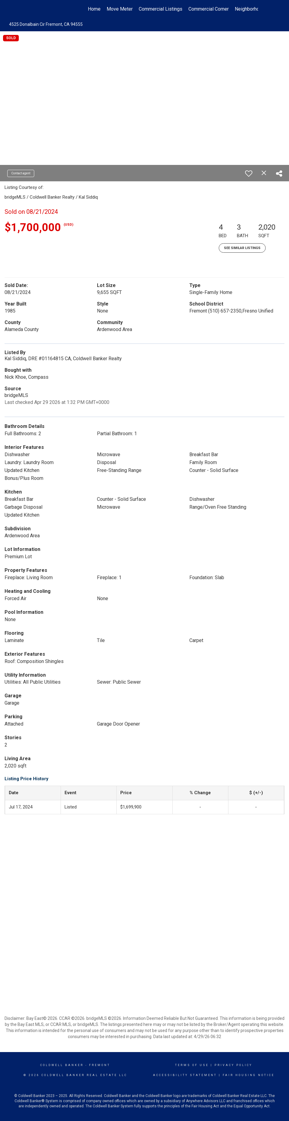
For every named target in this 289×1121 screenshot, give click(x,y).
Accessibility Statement (185, 1075)
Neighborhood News (256, 9)
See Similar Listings (242, 248)
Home (94, 9)
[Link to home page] (34, 9)
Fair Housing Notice (248, 1075)
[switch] (248, 173)
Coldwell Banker (62, 1065)
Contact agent (20, 173)
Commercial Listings (160, 9)
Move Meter (120, 9)
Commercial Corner (208, 9)
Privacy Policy (233, 1065)
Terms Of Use (192, 1065)
